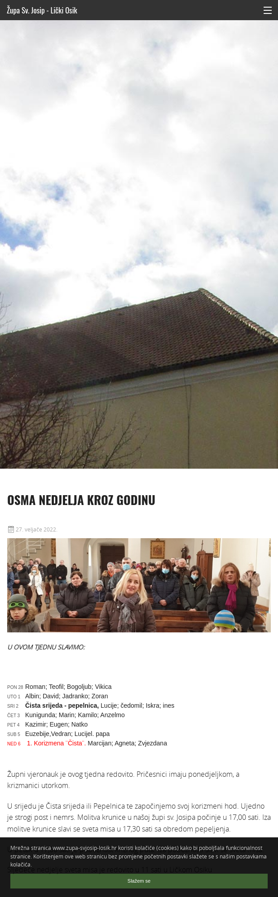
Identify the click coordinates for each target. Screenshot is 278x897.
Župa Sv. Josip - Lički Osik (42, 10)
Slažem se (139, 881)
